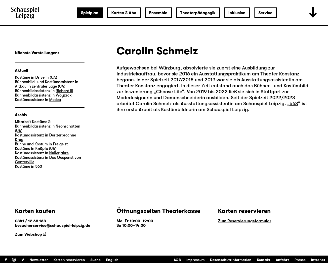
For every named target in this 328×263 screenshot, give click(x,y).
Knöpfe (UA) (45, 148)
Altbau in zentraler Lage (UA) (40, 86)
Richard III (64, 91)
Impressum (195, 260)
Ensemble (158, 13)
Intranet (318, 260)
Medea (55, 100)
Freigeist (60, 144)
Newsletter (39, 260)
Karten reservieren (69, 260)
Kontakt (263, 260)
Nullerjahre (59, 153)
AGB (177, 260)
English (112, 260)
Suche (95, 260)
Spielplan (89, 13)
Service (265, 13)
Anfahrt (282, 260)
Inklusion (237, 13)
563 (293, 103)
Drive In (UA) (46, 77)
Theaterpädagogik (197, 13)
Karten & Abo (123, 13)
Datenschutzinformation (230, 260)
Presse (300, 260)
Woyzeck (64, 95)
